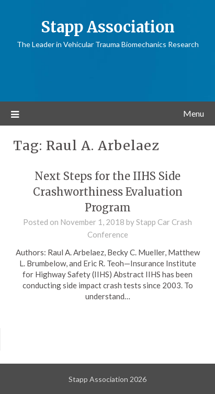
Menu (193, 113)
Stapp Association (108, 27)
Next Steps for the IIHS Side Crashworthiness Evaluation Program (108, 192)
